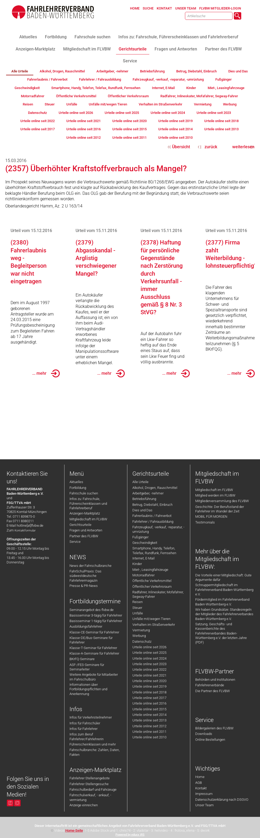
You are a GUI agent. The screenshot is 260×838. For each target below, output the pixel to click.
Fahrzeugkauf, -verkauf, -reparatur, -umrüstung (158, 529)
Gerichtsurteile (80, 525)
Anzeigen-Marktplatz (84, 513)
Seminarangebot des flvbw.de (91, 610)
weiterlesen (243, 146)
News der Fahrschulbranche (90, 566)
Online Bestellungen (210, 740)
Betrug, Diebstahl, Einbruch (152, 505)
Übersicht (181, 146)
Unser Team (204, 805)
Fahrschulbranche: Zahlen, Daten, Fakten (94, 752)
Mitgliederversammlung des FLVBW (222, 501)
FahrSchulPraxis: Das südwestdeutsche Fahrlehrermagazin (85, 575)
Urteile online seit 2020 (149, 681)
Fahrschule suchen (83, 493)
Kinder (137, 564)
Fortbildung (77, 488)
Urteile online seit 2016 (149, 703)
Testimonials (205, 522)
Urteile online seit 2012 (149, 726)
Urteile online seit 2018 (149, 692)
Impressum (204, 794)
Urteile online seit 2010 (149, 737)
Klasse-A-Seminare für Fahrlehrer (94, 653)
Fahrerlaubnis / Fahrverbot (151, 516)
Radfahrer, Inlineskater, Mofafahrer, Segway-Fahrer (158, 594)
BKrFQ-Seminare (82, 659)
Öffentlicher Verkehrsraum (152, 587)
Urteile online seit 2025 (149, 653)
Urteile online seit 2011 (149, 732)
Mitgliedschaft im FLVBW (88, 519)
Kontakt (201, 788)
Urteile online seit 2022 (149, 670)
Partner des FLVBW (83, 536)
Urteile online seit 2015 (149, 709)
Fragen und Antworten (85, 530)
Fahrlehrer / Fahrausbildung (152, 522)
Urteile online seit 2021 (149, 675)
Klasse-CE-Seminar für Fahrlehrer (94, 632)
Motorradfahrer (143, 575)
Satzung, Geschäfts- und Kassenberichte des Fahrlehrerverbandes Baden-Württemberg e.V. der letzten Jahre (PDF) (221, 633)
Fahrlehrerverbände (209, 685)
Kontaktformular (25, 530)
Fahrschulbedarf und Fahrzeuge (93, 789)
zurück (211, 146)
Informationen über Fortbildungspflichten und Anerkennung (88, 689)
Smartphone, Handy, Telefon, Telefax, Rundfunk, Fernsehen (154, 550)
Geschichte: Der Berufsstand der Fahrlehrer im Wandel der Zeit (219, 509)
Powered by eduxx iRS (130, 834)
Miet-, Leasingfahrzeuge (150, 570)
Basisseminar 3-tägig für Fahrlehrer (95, 615)
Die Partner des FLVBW (212, 691)
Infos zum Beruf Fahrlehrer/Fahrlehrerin (86, 736)
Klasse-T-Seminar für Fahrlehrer (93, 648)
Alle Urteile (140, 482)
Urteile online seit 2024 (149, 658)
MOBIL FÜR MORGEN (211, 516)
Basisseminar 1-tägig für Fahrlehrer (95, 621)
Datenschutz (141, 641)
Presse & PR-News (83, 586)
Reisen (137, 602)
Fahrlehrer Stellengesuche (89, 784)
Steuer (137, 608)
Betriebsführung (144, 499)
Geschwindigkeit (144, 543)
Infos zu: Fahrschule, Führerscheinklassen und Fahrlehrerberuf (88, 503)
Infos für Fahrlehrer (83, 729)
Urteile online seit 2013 (149, 720)
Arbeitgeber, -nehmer (148, 493)
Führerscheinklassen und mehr (92, 744)
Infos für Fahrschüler (84, 723)
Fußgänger (140, 537)
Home (200, 777)
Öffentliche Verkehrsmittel (151, 581)
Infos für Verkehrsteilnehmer (90, 717)
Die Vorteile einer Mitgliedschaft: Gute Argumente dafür (223, 577)
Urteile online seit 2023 (149, 664)
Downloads (203, 734)
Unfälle (137, 613)
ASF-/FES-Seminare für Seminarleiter (86, 667)
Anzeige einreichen (83, 805)
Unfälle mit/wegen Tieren (151, 619)
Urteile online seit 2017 (149, 698)
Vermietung (141, 630)
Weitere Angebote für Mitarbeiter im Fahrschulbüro (93, 677)
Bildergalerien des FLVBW (214, 728)
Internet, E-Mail (143, 558)
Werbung (139, 636)
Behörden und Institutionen (215, 680)
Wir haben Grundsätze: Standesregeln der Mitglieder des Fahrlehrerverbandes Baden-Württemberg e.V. (224, 614)
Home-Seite (74, 830)
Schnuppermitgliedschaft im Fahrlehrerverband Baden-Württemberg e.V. (224, 589)
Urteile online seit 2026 (149, 647)
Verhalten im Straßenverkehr (153, 625)
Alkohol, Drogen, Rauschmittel (154, 488)
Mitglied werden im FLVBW (215, 495)
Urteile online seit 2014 (149, 715)
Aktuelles (76, 482)
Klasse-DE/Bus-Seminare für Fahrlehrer (91, 640)
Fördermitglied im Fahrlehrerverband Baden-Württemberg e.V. (222, 602)
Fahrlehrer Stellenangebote (89, 778)
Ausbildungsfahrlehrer (85, 626)
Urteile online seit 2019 (149, 686)
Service (75, 542)
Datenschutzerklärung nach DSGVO (221, 800)
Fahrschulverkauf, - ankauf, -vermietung (90, 797)
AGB (198, 783)
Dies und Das (142, 510)
